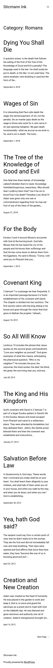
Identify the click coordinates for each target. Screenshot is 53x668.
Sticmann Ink (14, 7)
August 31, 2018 (10, 212)
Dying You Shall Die (23, 46)
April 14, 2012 (9, 624)
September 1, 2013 (11, 266)
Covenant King (22, 282)
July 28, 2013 (9, 377)
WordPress (29, 662)
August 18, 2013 (10, 320)
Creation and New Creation (21, 584)
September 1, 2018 (11, 141)
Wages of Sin (20, 103)
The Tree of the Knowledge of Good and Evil (23, 164)
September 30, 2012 (12, 503)
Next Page (43, 637)
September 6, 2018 (11, 87)
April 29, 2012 (9, 564)
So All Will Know (24, 336)
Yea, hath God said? (21, 523)
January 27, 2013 (11, 442)
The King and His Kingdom (25, 397)
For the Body (20, 228)
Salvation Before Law (25, 462)
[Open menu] (48, 6)
